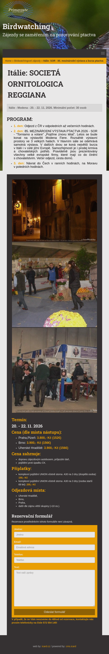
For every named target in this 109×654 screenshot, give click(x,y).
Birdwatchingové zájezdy (27, 60)
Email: (17, 541)
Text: (17, 567)
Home (8, 60)
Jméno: (18, 529)
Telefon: (18, 554)
